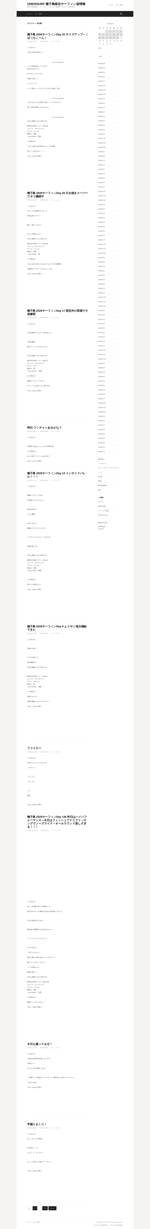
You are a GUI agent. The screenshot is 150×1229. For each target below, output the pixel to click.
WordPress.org (103, 515)
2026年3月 (101, 72)
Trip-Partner (102, 526)
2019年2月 (101, 447)
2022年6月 (101, 271)
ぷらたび (101, 529)
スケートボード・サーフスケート (108, 468)
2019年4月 (101, 438)
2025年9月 (101, 99)
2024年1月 (101, 187)
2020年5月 (101, 381)
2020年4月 (101, 385)
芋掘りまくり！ (37, 1124)
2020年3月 (101, 390)
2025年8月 (101, 103)
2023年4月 (101, 226)
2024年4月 (101, 174)
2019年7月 (101, 425)
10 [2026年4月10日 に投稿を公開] (114, 34)
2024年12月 (102, 138)
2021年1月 (101, 346)
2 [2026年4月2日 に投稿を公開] (110, 31)
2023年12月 (102, 191)
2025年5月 (101, 116)
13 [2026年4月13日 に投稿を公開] (100, 37)
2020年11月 (102, 354)
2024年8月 (101, 156)
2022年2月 (101, 288)
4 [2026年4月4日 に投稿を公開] (117, 31)
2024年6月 (101, 165)
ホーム (111, 5)
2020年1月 (101, 398)
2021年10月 (102, 306)
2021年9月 (101, 310)
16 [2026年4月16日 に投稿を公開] (110, 37)
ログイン (101, 502)
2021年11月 (102, 301)
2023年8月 (101, 209)
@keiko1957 (60, 62)
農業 (99, 490)
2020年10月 (102, 359)
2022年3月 (101, 284)
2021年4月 (101, 332)
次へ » (52, 1208)
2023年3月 (101, 231)
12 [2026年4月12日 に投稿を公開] (121, 34)
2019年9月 (101, 416)
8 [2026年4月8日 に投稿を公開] (106, 34)
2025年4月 (101, 121)
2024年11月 (102, 143)
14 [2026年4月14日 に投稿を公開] (103, 37)
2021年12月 (102, 297)
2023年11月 (102, 196)
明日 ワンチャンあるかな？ (44, 427)
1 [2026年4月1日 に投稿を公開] (106, 31)
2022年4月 (101, 279)
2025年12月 (102, 85)
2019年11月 (102, 407)
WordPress (104, 1225)
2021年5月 (101, 328)
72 (45, 1208)
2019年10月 (102, 412)
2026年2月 (101, 77)
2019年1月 (101, 451)
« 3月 (99, 48)
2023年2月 (101, 235)
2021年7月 (101, 319)
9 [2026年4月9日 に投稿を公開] (110, 34)
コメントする (55, 41)
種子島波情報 (102, 485)
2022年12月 (102, 244)
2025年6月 (101, 112)
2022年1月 (101, 293)
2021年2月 (101, 341)
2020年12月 (102, 350)
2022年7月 (101, 266)
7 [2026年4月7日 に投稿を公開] (103, 34)
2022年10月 (102, 253)
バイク (100, 472)
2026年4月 (101, 68)
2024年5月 (101, 169)
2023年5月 (101, 222)
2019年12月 (102, 403)
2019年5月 (101, 434)
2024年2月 (101, 182)
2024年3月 (101, 178)
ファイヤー (34, 748)
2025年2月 (101, 129)
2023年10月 (102, 200)
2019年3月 (101, 443)
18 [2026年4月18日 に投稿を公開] (117, 37)
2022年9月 (101, 257)
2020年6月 (101, 376)
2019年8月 (101, 420)
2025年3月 (101, 125)
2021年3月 (101, 337)
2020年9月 (101, 363)
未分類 (100, 476)
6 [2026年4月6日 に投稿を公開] (99, 34)
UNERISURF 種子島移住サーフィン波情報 (56, 4)
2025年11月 (102, 90)
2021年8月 (101, 315)
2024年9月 (101, 151)
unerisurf (44, 41)
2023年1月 (101, 240)
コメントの (103, 510)
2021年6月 (101, 324)
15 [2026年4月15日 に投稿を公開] (107, 37)
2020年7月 (101, 372)
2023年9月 (101, 204)
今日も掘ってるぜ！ (39, 1044)
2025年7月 (101, 107)
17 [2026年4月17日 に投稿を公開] (114, 37)
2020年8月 (101, 368)
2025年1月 (101, 134)
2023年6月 (101, 218)
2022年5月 (101, 275)
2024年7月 (101, 160)
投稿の (102, 506)
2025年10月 (102, 94)
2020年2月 (101, 394)
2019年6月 (101, 429)
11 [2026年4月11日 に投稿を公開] (117, 34)
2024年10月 (102, 147)
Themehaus (119, 1225)
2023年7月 (101, 213)
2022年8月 (101, 262)
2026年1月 (101, 81)
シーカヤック (102, 463)
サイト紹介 (119, 5)
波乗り (100, 481)
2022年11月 (102, 248)
